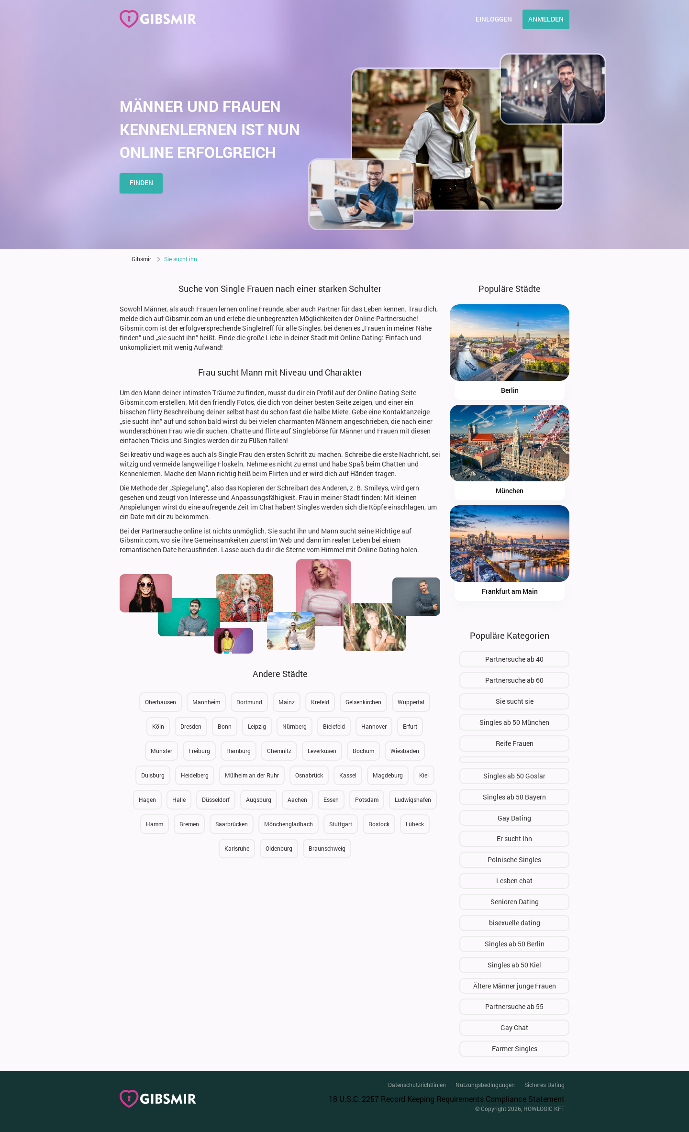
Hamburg (238, 751)
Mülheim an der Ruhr (252, 775)
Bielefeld (334, 726)
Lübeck (415, 824)
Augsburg (258, 799)
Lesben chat (514, 880)
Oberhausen (160, 702)
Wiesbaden (404, 751)
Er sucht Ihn (514, 838)
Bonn (225, 726)
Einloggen (494, 18)
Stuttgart (340, 824)
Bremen (189, 824)
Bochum (363, 751)
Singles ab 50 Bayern (514, 796)
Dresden (190, 726)
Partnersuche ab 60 (514, 680)
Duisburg (153, 775)
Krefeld (320, 702)
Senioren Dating (514, 901)
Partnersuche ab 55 (514, 1006)
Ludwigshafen (413, 799)
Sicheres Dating (544, 1084)
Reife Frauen (514, 743)
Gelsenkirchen (363, 702)
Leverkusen (322, 751)
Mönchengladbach (288, 824)
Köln (158, 726)
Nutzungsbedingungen (485, 1084)
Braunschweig (327, 848)
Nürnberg (294, 726)
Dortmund (249, 702)
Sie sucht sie (514, 701)
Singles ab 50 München (514, 722)
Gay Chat (514, 1027)
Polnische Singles (514, 859)
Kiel (424, 775)
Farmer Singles (514, 1048)
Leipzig (257, 726)
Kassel (347, 775)
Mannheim (206, 702)
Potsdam (366, 799)
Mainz (286, 702)
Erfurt (410, 726)
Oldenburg (279, 848)
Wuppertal (411, 702)
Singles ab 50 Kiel (514, 964)
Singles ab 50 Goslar (514, 775)
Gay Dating (514, 817)
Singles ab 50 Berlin (515, 943)
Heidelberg (195, 775)
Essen (331, 799)
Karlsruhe (236, 848)
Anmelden (546, 18)
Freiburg (199, 751)
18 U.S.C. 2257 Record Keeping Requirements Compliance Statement (447, 1099)
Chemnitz (279, 751)
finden (141, 182)
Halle (179, 799)
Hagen (147, 799)
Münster (161, 751)
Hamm (154, 824)
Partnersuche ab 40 (514, 659)
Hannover (374, 726)
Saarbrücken (231, 824)
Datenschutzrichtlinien (417, 1084)
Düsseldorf (216, 799)
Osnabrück (309, 775)
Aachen (297, 799)
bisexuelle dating (514, 922)
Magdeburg (388, 775)
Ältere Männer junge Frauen (514, 985)
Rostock (378, 824)
